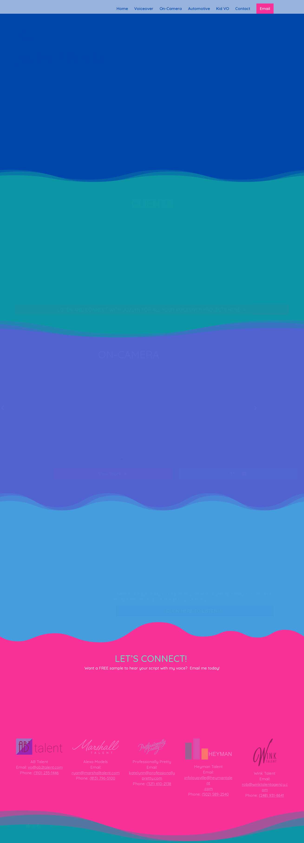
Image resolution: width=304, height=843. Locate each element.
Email (265, 8)
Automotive (199, 9)
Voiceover (143, 9)
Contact (242, 9)
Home (122, 9)
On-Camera (171, 9)
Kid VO (222, 9)
